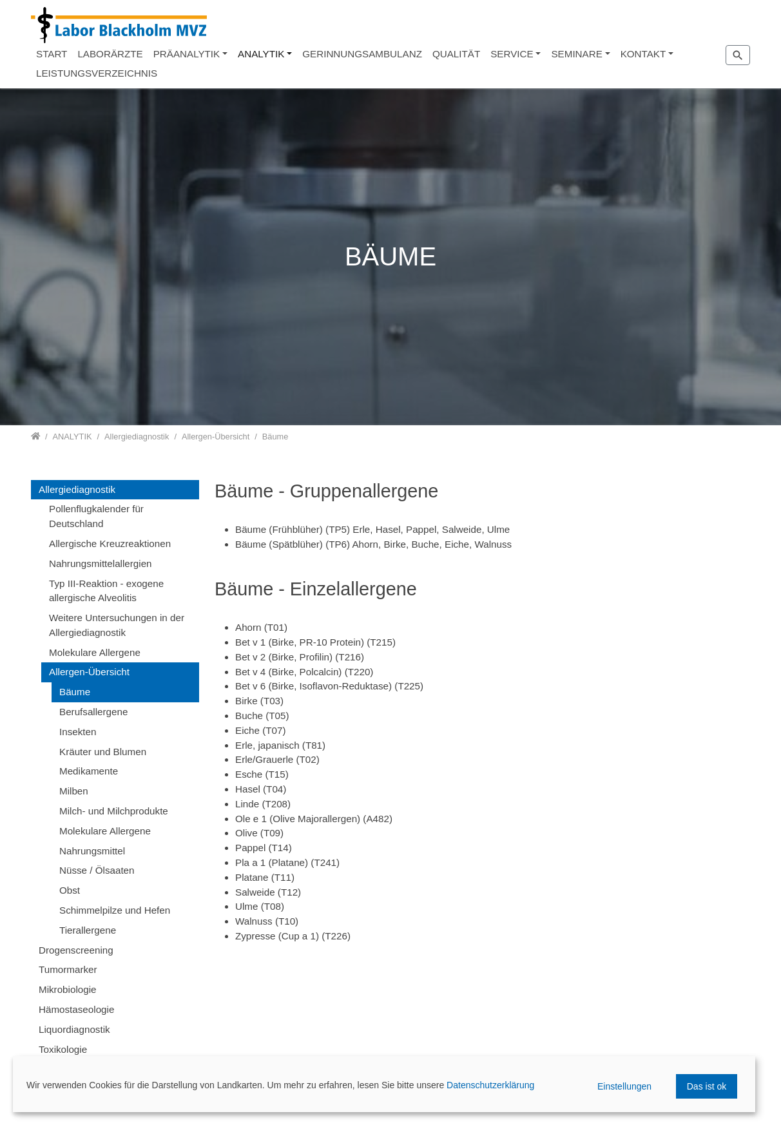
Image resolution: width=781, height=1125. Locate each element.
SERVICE (511, 53)
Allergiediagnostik (77, 489)
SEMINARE (576, 53)
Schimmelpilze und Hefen (114, 910)
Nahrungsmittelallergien (100, 563)
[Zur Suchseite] (738, 54)
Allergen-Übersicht (89, 671)
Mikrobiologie (67, 989)
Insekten (77, 731)
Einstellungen (624, 1086)
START (51, 53)
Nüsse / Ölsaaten (97, 870)
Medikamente (88, 770)
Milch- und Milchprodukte (113, 810)
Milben (73, 790)
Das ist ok (706, 1086)
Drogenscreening (76, 950)
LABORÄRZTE (109, 53)
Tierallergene (87, 930)
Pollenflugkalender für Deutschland (96, 516)
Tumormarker (68, 969)
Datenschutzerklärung (490, 1085)
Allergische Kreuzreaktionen (110, 543)
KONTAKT (643, 53)
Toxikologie (63, 1049)
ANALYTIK (261, 53)
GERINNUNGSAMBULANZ (362, 53)
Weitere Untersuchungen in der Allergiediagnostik (116, 625)
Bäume (74, 691)
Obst (69, 890)
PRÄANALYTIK (186, 53)
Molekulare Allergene (94, 652)
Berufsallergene (93, 711)
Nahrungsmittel (92, 850)
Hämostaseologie (76, 1009)
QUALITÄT (456, 53)
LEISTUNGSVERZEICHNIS (96, 73)
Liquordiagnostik (74, 1029)
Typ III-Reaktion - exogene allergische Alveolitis (106, 591)
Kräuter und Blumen (102, 751)
